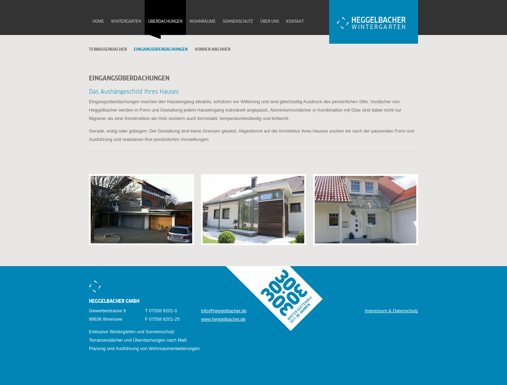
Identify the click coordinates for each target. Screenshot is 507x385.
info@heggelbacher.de (223, 310)
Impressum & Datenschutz (391, 310)
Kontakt (295, 22)
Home (98, 22)
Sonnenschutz (238, 22)
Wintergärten (126, 22)
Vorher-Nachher (212, 50)
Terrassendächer (108, 50)
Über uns (269, 22)
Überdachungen (165, 22)
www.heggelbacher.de (223, 319)
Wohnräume (202, 22)
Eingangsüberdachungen (161, 50)
